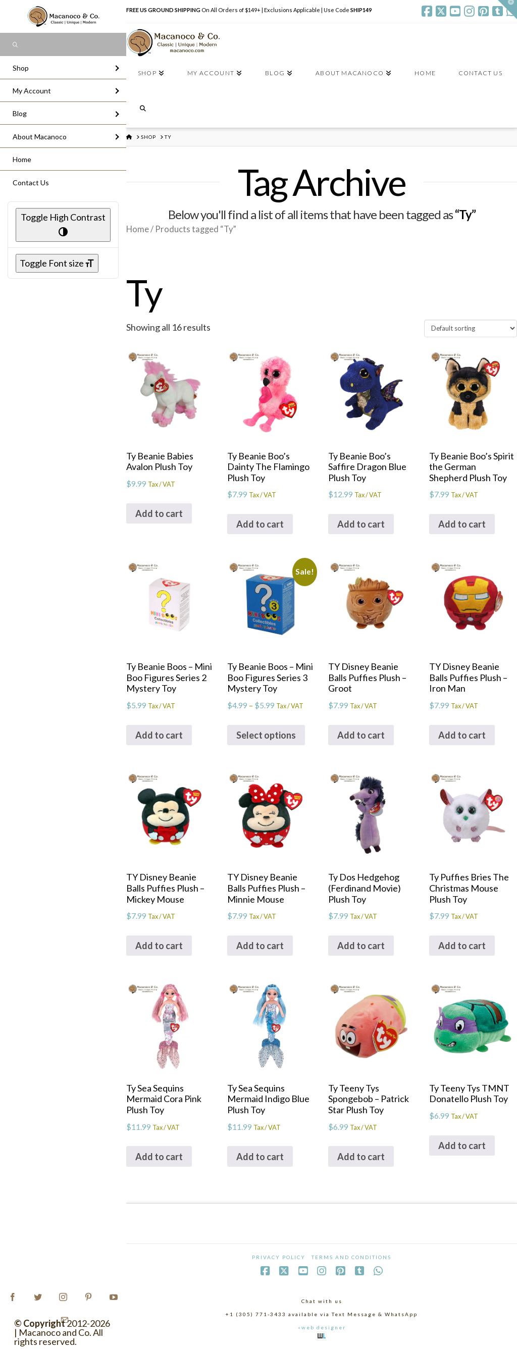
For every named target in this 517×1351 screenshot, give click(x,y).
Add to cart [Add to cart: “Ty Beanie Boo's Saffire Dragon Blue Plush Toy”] (361, 524)
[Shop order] (470, 328)
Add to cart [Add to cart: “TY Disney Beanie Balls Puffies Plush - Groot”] (361, 735)
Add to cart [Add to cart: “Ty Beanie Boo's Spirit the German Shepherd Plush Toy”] (462, 524)
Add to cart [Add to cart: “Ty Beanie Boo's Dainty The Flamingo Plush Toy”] (260, 524)
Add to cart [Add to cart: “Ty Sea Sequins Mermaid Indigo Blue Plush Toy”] (260, 1156)
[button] (507, 9)
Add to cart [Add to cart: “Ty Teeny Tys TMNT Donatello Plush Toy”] (462, 1145)
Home (137, 229)
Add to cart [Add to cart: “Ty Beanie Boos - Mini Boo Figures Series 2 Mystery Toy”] (159, 735)
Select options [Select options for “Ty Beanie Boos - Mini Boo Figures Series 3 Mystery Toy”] (266, 735)
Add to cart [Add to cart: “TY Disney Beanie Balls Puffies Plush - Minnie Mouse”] (260, 945)
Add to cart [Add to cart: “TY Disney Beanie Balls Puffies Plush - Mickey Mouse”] (159, 945)
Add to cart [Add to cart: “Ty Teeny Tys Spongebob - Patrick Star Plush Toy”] (361, 1156)
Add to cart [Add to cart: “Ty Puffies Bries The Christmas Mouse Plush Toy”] (462, 945)
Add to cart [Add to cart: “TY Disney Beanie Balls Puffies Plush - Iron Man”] (462, 735)
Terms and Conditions (351, 1257)
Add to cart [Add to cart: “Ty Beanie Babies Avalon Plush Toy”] (159, 513)
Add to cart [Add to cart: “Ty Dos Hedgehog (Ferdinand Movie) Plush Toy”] (361, 945)
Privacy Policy (278, 1257)
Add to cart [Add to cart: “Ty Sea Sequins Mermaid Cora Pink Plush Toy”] (159, 1156)
